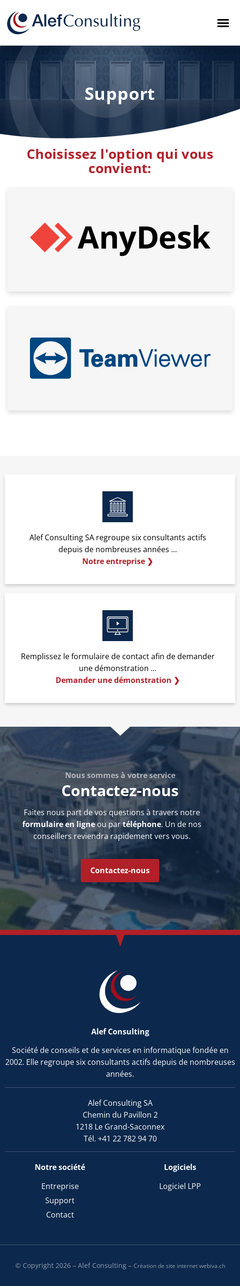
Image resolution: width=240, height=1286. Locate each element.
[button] (223, 22)
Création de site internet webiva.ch (179, 1266)
